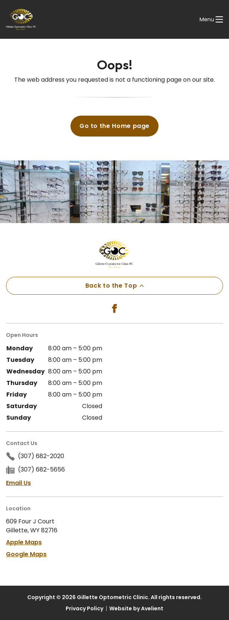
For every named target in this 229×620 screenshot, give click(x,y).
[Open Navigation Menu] (211, 19)
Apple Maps (24, 542)
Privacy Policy (84, 608)
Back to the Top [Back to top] (114, 285)
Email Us (18, 483)
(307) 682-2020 (41, 456)
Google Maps (26, 554)
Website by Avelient (136, 608)
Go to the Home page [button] (114, 126)
